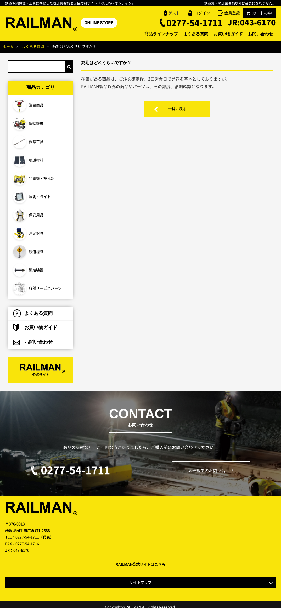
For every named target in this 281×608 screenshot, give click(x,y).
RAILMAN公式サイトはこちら (141, 559)
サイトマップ (140, 577)
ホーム (8, 46)
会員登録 (232, 13)
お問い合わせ (260, 34)
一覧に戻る (177, 109)
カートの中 (259, 13)
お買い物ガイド (228, 34)
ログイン (202, 13)
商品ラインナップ (161, 34)
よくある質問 (195, 34)
